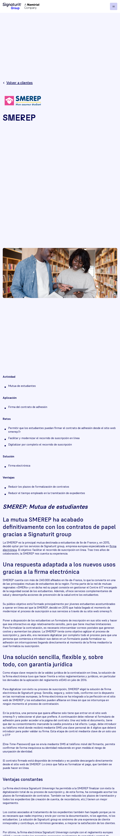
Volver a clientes (19, 82)
